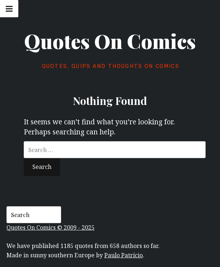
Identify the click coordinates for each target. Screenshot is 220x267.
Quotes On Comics (110, 41)
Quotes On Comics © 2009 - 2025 (50, 227)
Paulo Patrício (123, 255)
